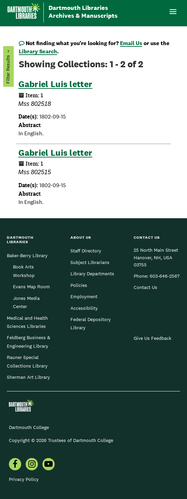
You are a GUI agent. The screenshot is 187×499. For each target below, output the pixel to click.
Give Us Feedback (152, 338)
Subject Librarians (89, 262)
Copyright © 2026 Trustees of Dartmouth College (61, 440)
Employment (83, 296)
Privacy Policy (24, 479)
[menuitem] (15, 465)
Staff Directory (85, 251)
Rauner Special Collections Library (27, 361)
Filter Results (8, 69)
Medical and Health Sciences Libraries (27, 322)
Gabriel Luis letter (55, 84)
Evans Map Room (31, 286)
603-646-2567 (164, 276)
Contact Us (145, 287)
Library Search (38, 51)
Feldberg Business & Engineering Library (28, 341)
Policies (78, 285)
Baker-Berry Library (27, 255)
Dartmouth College (29, 427)
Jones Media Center (26, 302)
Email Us (131, 43)
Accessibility (84, 308)
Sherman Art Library (28, 377)
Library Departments (92, 274)
